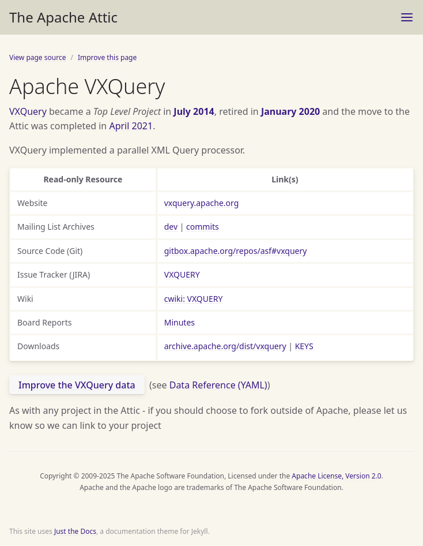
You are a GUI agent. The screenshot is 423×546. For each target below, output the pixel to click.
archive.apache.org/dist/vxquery (225, 346)
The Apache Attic (63, 17)
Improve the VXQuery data (76, 385)
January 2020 (290, 111)
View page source (37, 57)
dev (170, 226)
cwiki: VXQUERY (193, 298)
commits (202, 226)
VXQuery (28, 111)
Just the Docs (75, 531)
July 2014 (193, 111)
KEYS (304, 346)
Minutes (179, 322)
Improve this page (107, 57)
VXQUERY (182, 274)
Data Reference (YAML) (218, 385)
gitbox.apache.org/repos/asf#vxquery (235, 250)
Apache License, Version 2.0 (336, 476)
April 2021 (131, 125)
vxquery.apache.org (201, 202)
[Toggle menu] (407, 17)
